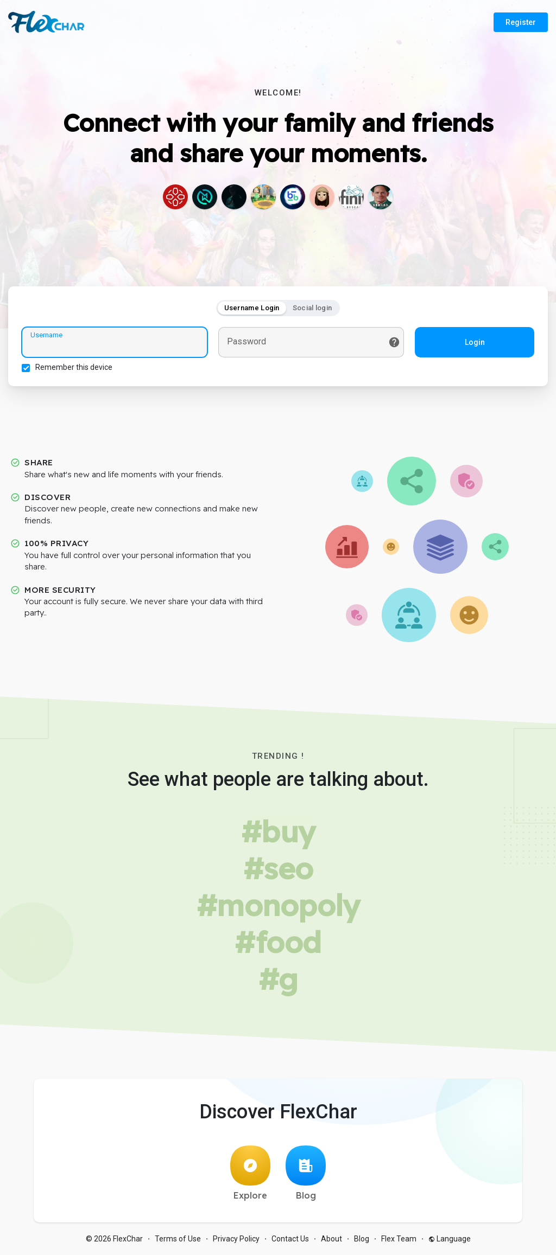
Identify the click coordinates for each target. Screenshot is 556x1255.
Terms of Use (178, 1238)
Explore (250, 1173)
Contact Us (290, 1238)
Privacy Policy (236, 1238)
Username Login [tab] (252, 308)
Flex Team (398, 1238)
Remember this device (73, 367)
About (331, 1238)
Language (449, 1238)
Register (521, 22)
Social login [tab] (312, 308)
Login (475, 342)
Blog (306, 1173)
